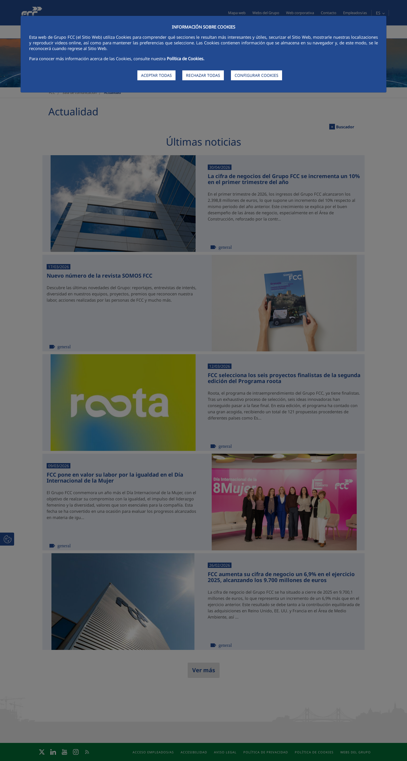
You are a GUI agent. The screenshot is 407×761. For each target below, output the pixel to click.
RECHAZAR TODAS (203, 75)
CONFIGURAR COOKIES (256, 75)
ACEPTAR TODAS (156, 75)
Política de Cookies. (185, 58)
